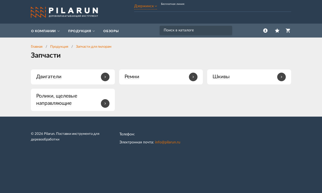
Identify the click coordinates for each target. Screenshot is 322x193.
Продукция (59, 47)
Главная (36, 47)
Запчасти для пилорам (93, 47)
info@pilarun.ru (167, 142)
